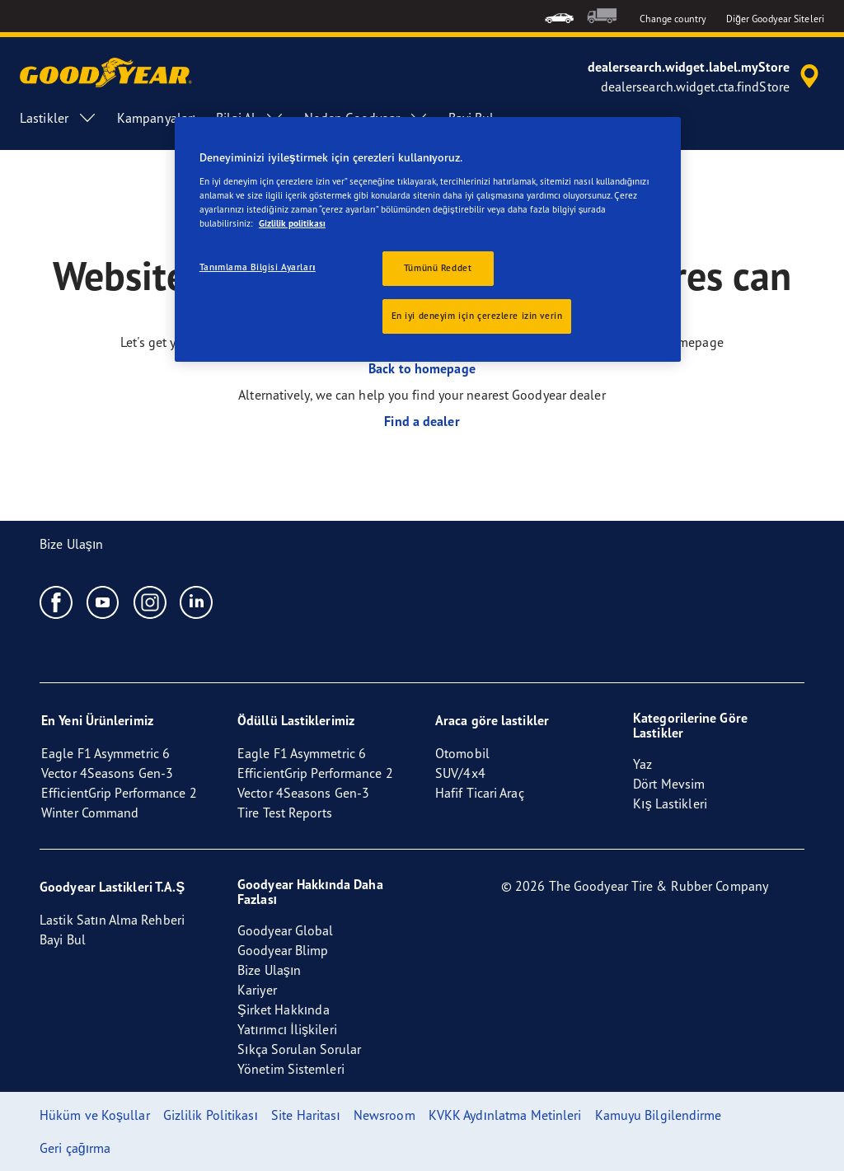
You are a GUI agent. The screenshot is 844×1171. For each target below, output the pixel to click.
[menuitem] (559, 16)
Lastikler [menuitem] (58, 118)
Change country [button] (673, 18)
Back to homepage (422, 368)
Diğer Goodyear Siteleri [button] (775, 18)
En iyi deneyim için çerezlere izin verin (477, 315)
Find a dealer (421, 421)
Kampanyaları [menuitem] (156, 118)
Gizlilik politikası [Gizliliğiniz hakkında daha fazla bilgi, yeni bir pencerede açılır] (292, 223)
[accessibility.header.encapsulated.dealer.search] (706, 76)
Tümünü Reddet (437, 268)
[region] (428, 239)
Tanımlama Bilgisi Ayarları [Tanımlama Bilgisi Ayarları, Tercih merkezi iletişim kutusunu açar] (257, 267)
